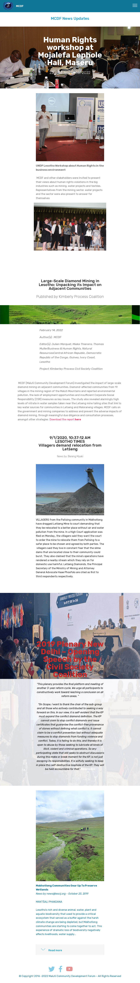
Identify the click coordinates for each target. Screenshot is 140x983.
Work (113, 961)
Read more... (81, 576)
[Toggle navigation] (135, 5)
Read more (88, 769)
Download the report (65, 419)
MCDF (19, 6)
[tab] (70, 949)
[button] (70, 949)
